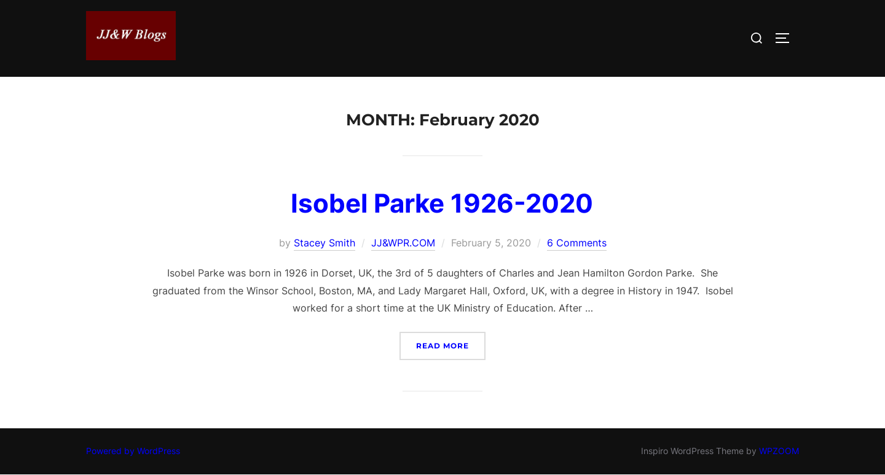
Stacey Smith (324, 243)
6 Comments (577, 243)
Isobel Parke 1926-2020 (442, 203)
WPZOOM (779, 451)
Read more (451, 344)
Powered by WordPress (133, 451)
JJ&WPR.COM (403, 243)
